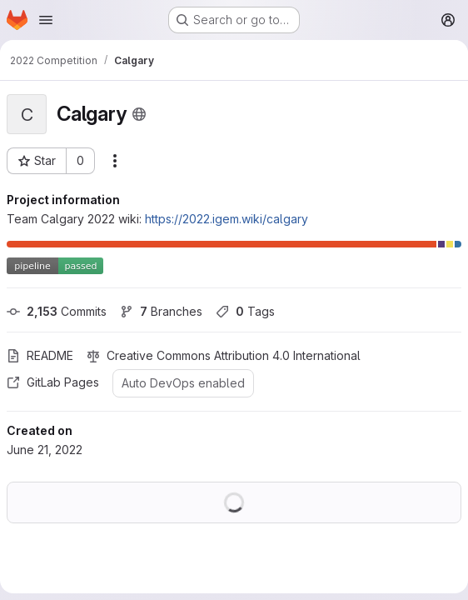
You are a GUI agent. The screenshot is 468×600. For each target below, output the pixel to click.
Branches (161, 311)
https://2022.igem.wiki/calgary (226, 219)
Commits (57, 311)
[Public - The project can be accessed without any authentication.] (139, 114)
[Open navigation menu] (45, 20)
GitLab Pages (53, 382)
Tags (245, 311)
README (40, 355)
